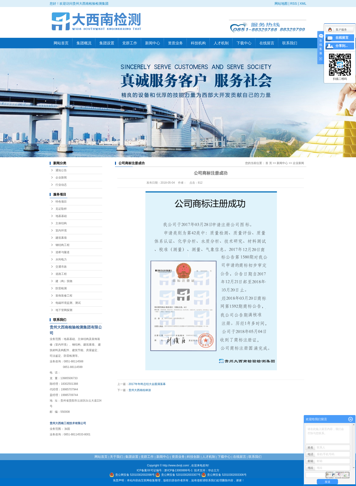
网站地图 (281, 3)
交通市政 (61, 266)
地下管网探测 (64, 310)
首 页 (268, 163)
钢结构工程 (63, 245)
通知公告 (61, 170)
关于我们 (116, 456)
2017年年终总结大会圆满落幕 (147, 384)
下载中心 (244, 43)
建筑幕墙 (61, 237)
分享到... (341, 46)
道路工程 (61, 274)
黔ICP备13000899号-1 (178, 470)
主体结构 (61, 223)
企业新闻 (61, 177)
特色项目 (61, 201)
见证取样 (61, 208)
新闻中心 (152, 43)
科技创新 (193, 456)
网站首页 (61, 43)
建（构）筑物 (64, 281)
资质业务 (175, 43)
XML (303, 3)
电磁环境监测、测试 (68, 302)
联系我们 (289, 43)
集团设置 (106, 43)
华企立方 (213, 470)
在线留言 (266, 43)
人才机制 (221, 43)
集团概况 (84, 43)
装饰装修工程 (64, 295)
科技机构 (198, 43)
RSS (293, 3)
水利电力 (61, 259)
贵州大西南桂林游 (140, 390)
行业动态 (61, 184)
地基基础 (61, 216)
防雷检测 (61, 288)
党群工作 (129, 43)
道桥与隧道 (63, 252)
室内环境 (61, 230)
